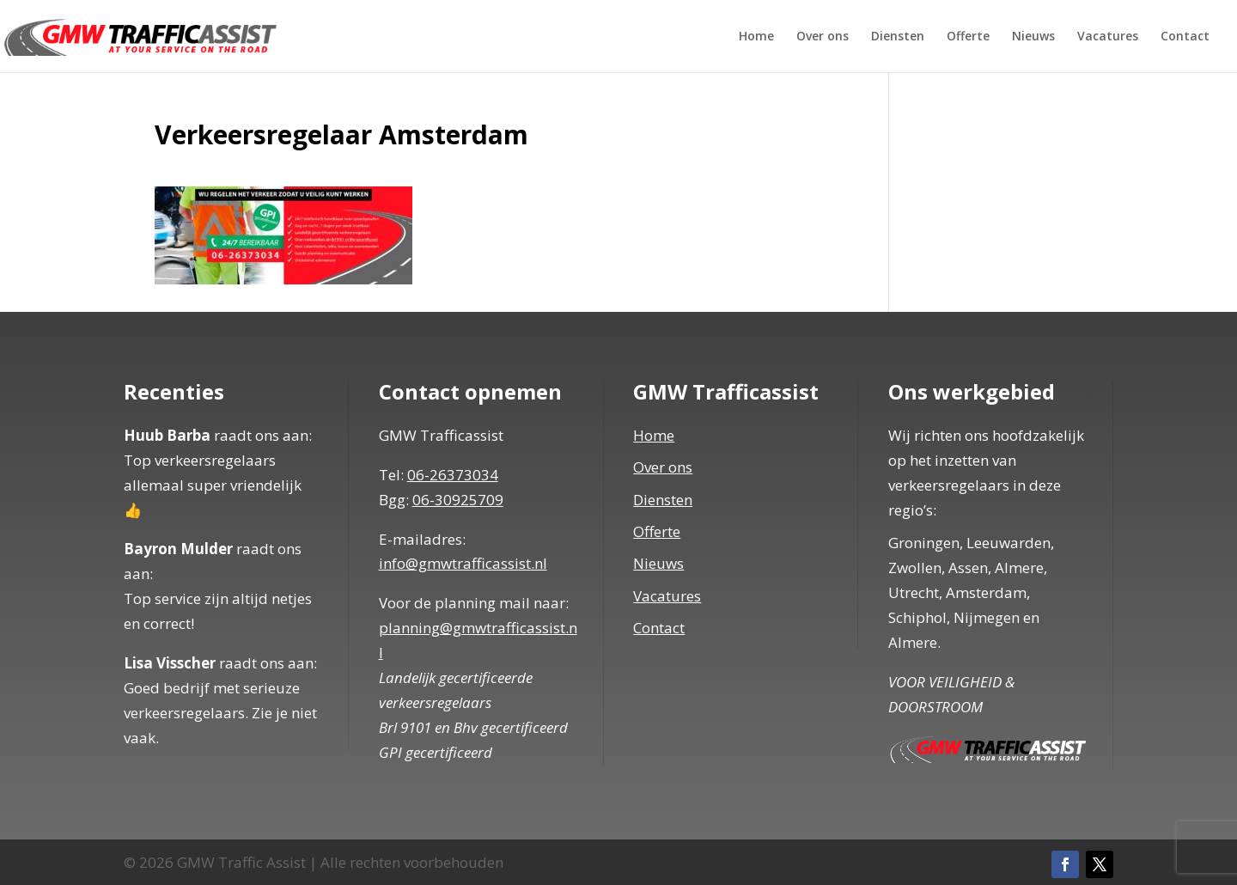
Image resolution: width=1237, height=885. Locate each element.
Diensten (897, 37)
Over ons (822, 37)
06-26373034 (452, 475)
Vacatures (1107, 37)
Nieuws (1033, 37)
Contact (1185, 37)
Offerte (968, 37)
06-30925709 (457, 500)
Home (756, 37)
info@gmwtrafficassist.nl (463, 563)
